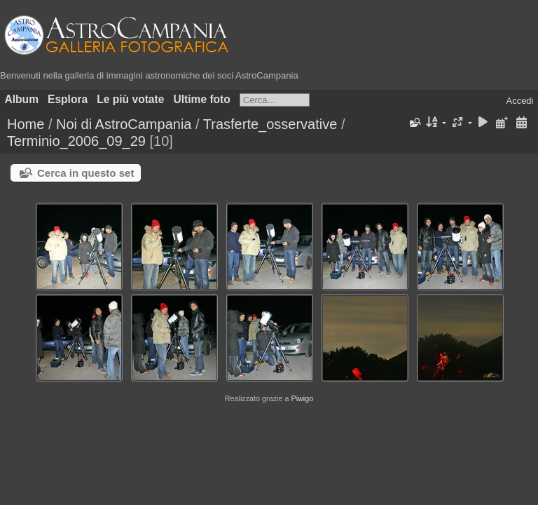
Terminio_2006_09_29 (76, 141)
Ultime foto (201, 99)
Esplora (68, 99)
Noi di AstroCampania (123, 124)
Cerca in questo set (85, 173)
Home (25, 124)
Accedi (519, 100)
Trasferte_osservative (270, 124)
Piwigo (302, 398)
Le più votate (130, 99)
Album (22, 99)
